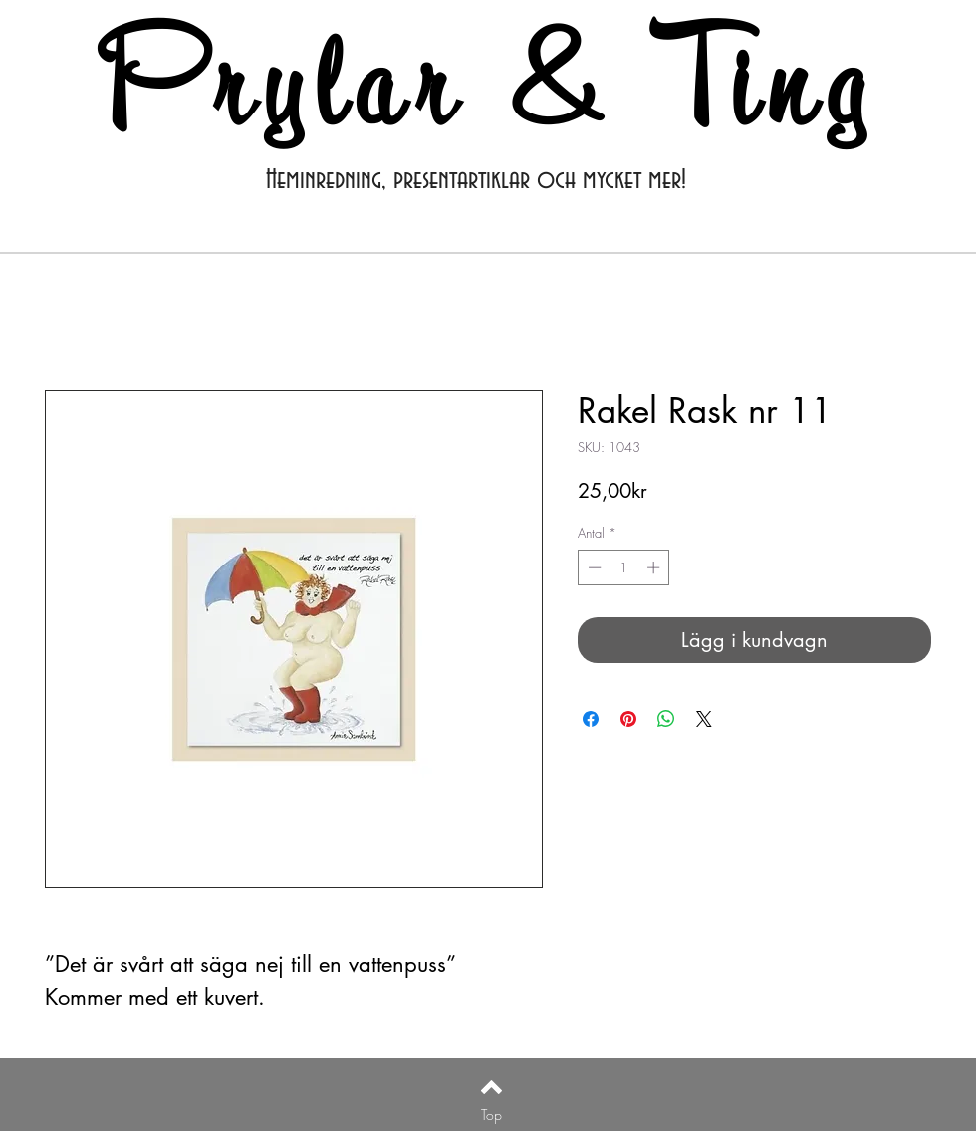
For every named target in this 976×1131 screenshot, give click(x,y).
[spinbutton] (624, 567)
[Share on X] (704, 719)
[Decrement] (593, 567)
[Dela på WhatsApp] (666, 719)
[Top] (491, 1115)
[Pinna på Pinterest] (628, 719)
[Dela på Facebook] (591, 719)
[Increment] (655, 567)
